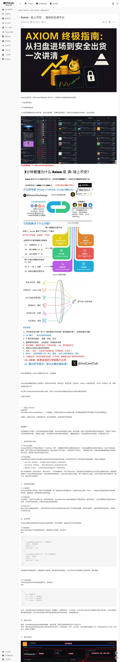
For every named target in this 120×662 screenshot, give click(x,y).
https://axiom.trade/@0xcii (33, 412)
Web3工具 (26, 10)
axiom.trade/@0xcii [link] (44, 165)
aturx (43, 22)
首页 (21, 10)
